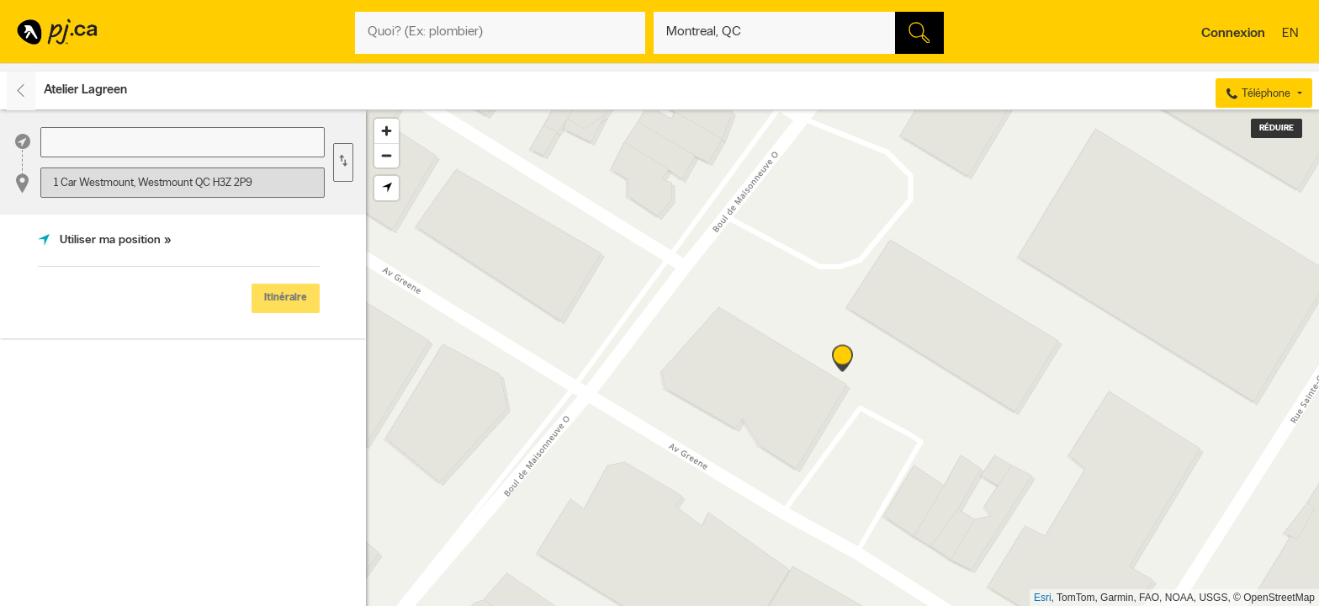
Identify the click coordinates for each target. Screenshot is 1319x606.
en (1292, 34)
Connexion (1233, 33)
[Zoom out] (386, 155)
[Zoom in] (386, 131)
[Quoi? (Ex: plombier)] (500, 33)
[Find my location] (386, 188)
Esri (1042, 597)
